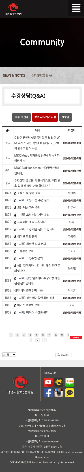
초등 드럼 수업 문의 (29, 193)
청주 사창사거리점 (45, 117)
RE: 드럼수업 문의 (32, 258)
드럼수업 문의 (25, 251)
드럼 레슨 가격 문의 (29, 207)
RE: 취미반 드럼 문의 (33, 243)
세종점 (65, 117)
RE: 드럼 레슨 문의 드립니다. (38, 229)
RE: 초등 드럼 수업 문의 (35, 200)
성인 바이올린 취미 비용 (28, 290)
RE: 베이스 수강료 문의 (35, 312)
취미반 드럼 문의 (27, 236)
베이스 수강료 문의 (28, 305)
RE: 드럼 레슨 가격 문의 (35, 214)
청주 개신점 (21, 117)
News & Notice (14, 75)
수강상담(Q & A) (41, 75)
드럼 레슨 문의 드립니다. (31, 222)
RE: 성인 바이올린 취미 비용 (37, 298)
